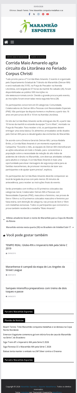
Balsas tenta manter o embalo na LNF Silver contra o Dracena (32, 351)
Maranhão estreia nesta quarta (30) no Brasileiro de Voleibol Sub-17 (40, 227)
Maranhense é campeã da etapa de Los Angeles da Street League (35, 268)
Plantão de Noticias (38, 57)
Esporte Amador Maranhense (17, 57)
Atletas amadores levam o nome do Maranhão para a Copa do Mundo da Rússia (38, 220)
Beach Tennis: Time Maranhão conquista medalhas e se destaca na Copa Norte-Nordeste (40, 11)
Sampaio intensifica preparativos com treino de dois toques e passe (36, 289)
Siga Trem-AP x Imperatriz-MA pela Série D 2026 (26, 342)
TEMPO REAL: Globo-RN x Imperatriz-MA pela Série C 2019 (36, 246)
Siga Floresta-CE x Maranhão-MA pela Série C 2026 (27, 346)
